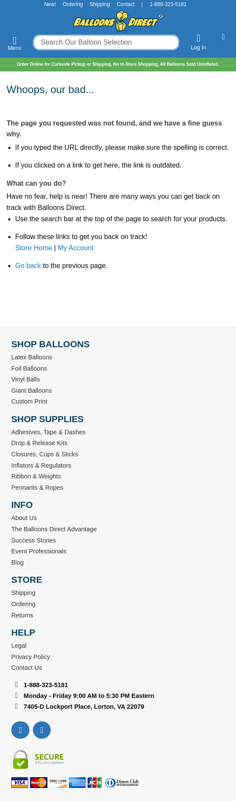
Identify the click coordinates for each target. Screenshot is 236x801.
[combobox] (106, 42)
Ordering (73, 4)
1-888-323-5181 (168, 4)
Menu (14, 43)
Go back (28, 265)
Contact (125, 4)
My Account (76, 248)
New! (50, 4)
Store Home (33, 248)
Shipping (100, 4)
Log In (198, 42)
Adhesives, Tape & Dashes (48, 432)
